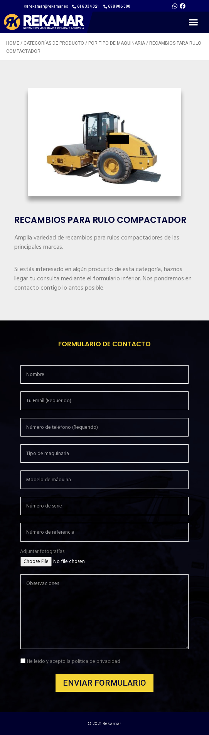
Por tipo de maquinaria (116, 43)
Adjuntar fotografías (42, 551)
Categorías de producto (54, 43)
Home (12, 43)
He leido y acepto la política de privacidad (73, 661)
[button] (193, 22)
